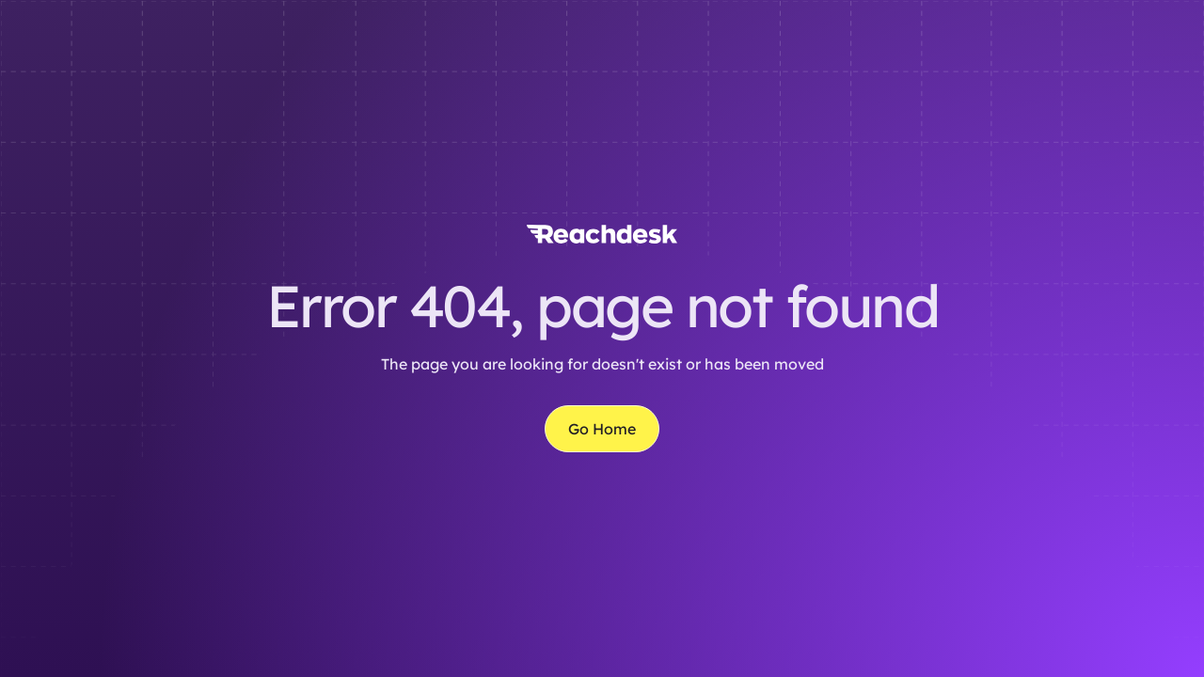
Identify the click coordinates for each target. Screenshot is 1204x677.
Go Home (602, 428)
